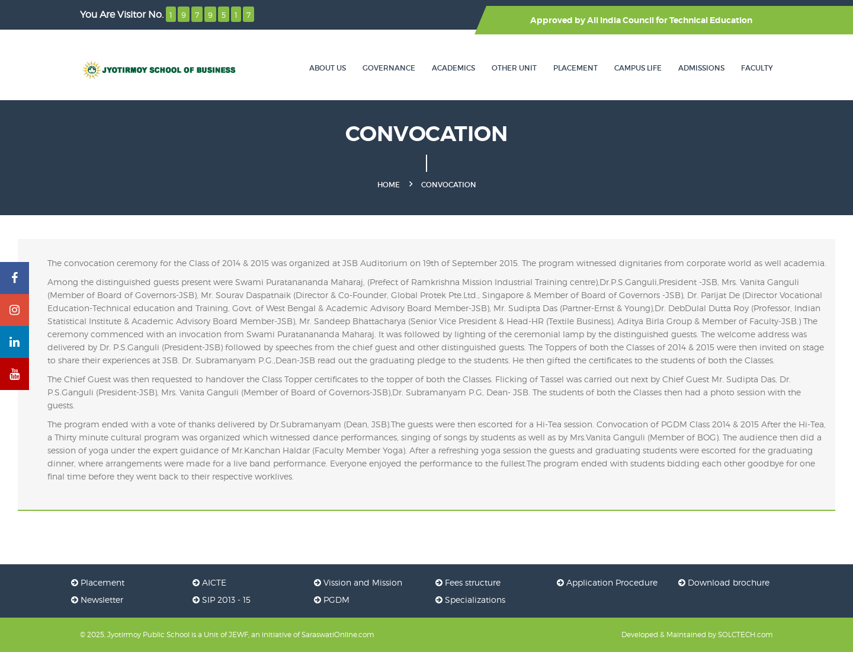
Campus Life (638, 67)
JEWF (238, 634)
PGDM (331, 600)
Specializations (470, 600)
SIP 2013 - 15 (222, 600)
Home (388, 184)
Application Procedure (607, 582)
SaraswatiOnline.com (338, 634)
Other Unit (514, 67)
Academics (453, 67)
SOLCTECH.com (745, 634)
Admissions (701, 67)
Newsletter (97, 600)
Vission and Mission (358, 582)
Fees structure (468, 582)
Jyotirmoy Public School (148, 634)
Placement (575, 67)
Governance (389, 67)
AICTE (209, 582)
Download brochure (723, 582)
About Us (327, 67)
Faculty (757, 67)
